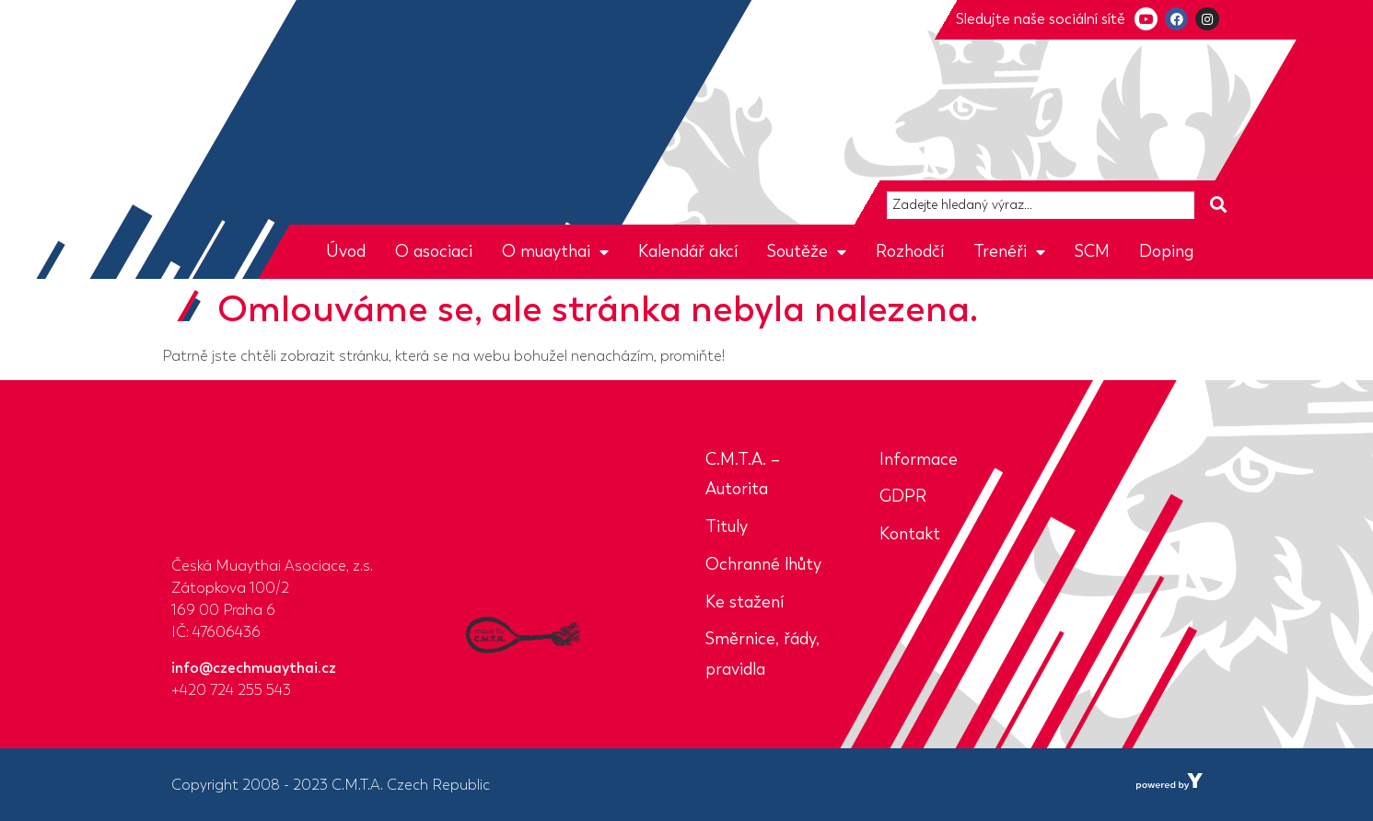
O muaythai (555, 251)
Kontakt (909, 534)
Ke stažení (744, 602)
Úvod (346, 251)
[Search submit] (1218, 205)
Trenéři (1009, 251)
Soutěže (806, 251)
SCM (1092, 251)
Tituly (726, 526)
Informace (918, 459)
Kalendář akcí (688, 251)
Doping (1166, 251)
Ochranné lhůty (763, 564)
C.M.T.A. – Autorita (742, 474)
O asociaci (433, 251)
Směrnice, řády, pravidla (762, 654)
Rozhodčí (910, 251)
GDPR (902, 496)
